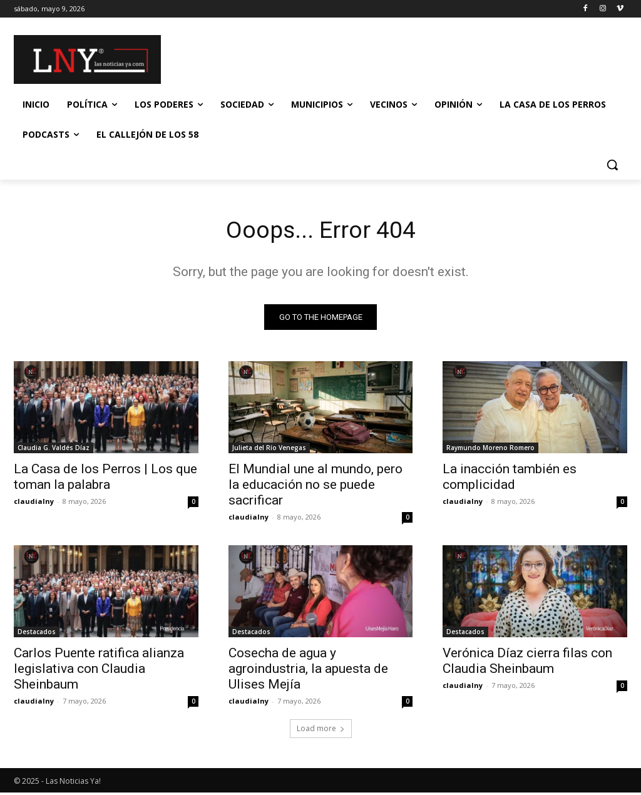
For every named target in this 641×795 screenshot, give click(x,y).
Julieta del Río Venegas (269, 450)
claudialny (34, 503)
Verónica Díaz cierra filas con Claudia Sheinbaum (527, 663)
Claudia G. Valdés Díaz (54, 450)
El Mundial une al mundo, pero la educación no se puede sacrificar (315, 487)
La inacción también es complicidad (510, 479)
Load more (321, 731)
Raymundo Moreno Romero (490, 450)
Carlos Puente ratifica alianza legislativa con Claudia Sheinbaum (99, 671)
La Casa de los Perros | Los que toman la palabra (105, 479)
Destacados (37, 634)
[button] (612, 165)
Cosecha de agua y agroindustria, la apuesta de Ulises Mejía (308, 671)
